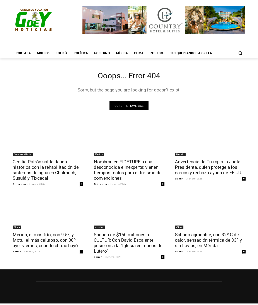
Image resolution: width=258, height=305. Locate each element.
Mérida (99, 155)
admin (179, 180)
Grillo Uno (19, 185)
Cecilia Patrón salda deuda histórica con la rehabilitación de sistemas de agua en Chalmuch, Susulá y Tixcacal (46, 171)
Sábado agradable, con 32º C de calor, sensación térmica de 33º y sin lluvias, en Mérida (208, 242)
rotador (99, 228)
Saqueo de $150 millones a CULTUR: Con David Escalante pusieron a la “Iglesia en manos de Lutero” (128, 244)
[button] (240, 53)
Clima (17, 228)
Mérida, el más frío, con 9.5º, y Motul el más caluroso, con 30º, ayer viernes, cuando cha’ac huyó (45, 242)
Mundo (180, 155)
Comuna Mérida (22, 155)
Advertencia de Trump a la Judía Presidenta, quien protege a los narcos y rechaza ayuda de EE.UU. (208, 169)
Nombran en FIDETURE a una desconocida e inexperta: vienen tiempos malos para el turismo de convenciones (128, 171)
